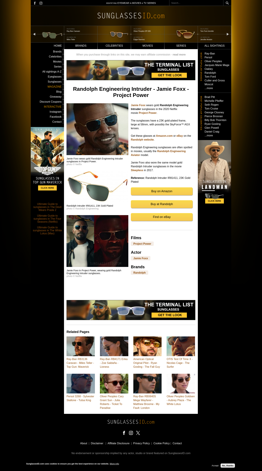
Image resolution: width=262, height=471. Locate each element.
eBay (179, 135)
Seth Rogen (212, 104)
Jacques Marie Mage (217, 65)
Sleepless (137, 170)
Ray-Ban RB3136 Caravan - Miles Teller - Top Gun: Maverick (80, 363)
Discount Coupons (50, 101)
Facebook (55, 116)
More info (114, 463)
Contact (56, 121)
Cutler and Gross (215, 80)
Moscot (209, 84)
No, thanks (227, 465)
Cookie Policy (162, 443)
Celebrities (114, 45)
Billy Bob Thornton (215, 120)
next (228, 34)
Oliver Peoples (213, 61)
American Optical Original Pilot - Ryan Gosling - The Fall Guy (146, 363)
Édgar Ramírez (139, 39)
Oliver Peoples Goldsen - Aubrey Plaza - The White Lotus (181, 400)
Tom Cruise (211, 108)
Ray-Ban (210, 53)
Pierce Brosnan (214, 116)
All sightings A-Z (51, 71)
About (83, 443)
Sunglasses (54, 81)
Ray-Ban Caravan (73, 31)
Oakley (209, 69)
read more (179, 54)
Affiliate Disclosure (118, 443)
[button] (97, 154)
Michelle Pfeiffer (214, 100)
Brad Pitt (210, 97)
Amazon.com (164, 135)
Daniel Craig (212, 131)
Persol (208, 57)
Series (181, 45)
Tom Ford (210, 76)
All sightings (215, 45)
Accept (215, 465)
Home (58, 45)
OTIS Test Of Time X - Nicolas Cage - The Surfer (180, 363)
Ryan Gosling (213, 124)
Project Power (148, 112)
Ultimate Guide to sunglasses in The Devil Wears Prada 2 (47, 207)
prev (34, 34)
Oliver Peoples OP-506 (142, 31)
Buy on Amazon (161, 191)
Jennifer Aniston (206, 39)
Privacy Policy (141, 443)
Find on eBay (162, 217)
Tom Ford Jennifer (207, 31)
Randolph (139, 272)
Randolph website (142, 139)
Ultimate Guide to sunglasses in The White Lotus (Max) (47, 230)
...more (209, 88)
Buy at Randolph (162, 204)
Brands (81, 45)
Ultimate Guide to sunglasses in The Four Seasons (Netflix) (47, 218)
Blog (58, 91)
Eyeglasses (54, 76)
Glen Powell (212, 127)
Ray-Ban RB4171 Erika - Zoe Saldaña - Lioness (113, 363)
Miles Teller (71, 39)
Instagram (55, 111)
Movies (148, 45)
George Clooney (214, 112)
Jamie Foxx (138, 105)
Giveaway (55, 96)
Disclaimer (97, 443)
